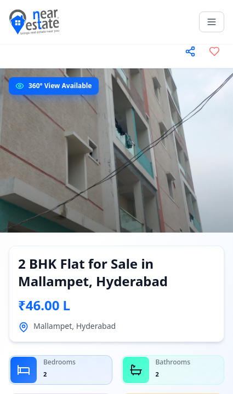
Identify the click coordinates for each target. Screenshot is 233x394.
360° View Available (60, 85)
